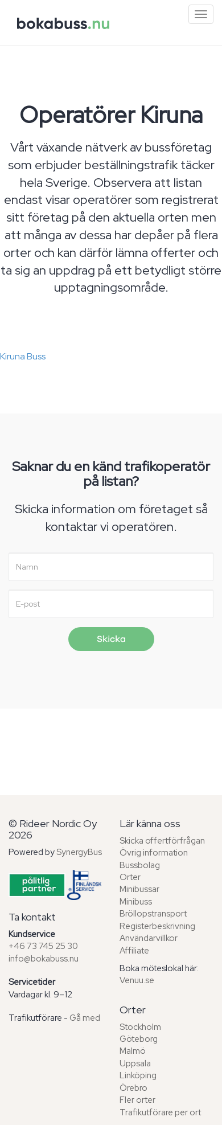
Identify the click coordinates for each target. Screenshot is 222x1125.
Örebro (133, 1088)
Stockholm (140, 1027)
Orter (130, 877)
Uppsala (135, 1063)
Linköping (138, 1075)
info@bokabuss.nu (44, 958)
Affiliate (134, 950)
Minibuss (136, 901)
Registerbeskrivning (157, 926)
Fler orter (137, 1100)
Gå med (84, 1018)
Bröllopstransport (153, 913)
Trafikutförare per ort (160, 1112)
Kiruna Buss (23, 356)
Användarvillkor (149, 938)
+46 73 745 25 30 (43, 946)
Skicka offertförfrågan (162, 840)
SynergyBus (79, 852)
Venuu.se (137, 980)
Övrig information (154, 852)
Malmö (133, 1051)
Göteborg (139, 1039)
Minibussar (139, 889)
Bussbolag (140, 865)
